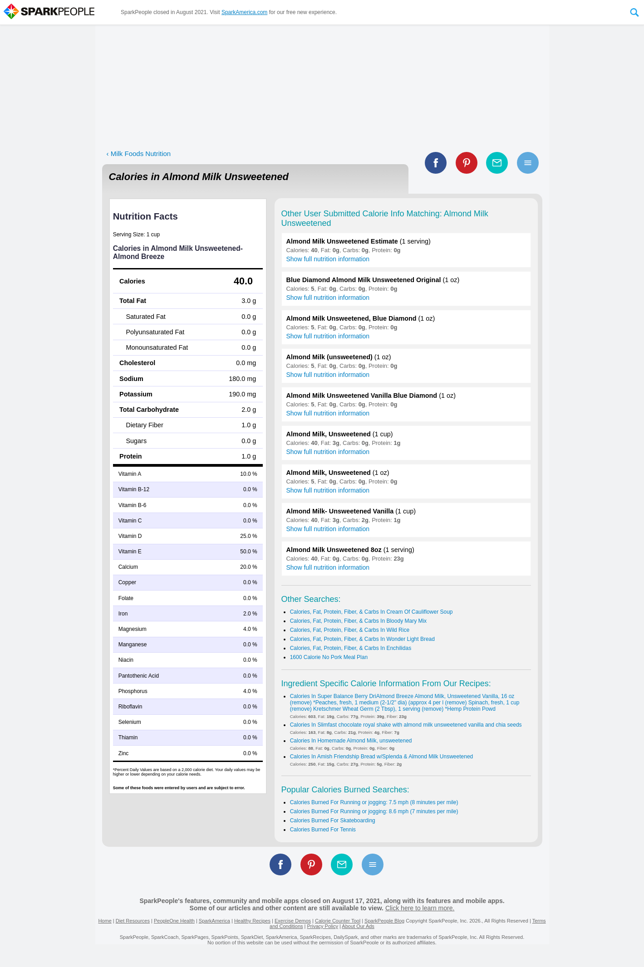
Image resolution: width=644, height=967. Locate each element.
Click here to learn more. (420, 908)
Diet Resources (133, 920)
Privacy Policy (322, 926)
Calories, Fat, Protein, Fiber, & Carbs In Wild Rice (349, 630)
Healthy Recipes (252, 920)
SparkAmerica (214, 920)
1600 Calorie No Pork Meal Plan (329, 657)
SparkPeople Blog (384, 920)
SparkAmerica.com (244, 12)
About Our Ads (358, 926)
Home (104, 920)
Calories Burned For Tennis (323, 829)
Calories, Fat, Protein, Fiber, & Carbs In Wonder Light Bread (362, 639)
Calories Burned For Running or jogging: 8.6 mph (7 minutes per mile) (374, 811)
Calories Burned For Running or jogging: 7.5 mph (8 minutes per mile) (374, 802)
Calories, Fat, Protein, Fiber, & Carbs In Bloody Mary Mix (358, 621)
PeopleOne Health (174, 920)
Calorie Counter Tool (337, 920)
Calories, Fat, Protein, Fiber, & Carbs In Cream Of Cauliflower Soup (371, 612)
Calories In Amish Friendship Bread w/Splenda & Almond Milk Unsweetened (381, 756)
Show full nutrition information (328, 259)
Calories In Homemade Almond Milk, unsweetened (351, 740)
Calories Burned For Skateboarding (332, 820)
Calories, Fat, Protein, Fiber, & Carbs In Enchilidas (350, 648)
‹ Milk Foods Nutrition (139, 153)
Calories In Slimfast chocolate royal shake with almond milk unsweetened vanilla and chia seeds (406, 725)
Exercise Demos (293, 920)
